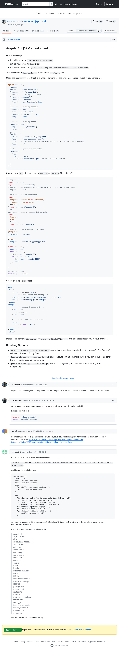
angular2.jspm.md (35, 21)
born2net (16, 431)
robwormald (14, 21)
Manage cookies (70, 642)
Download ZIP (110, 31)
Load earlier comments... (63, 378)
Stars (38, 31)
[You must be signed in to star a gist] (97, 21)
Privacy (22, 642)
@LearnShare (17, 406)
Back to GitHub (70, 4)
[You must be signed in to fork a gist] (111, 21)
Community (45, 642)
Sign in (99, 4)
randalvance (17, 385)
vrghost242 (16, 452)
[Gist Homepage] (12, 4)
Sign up (109, 4)
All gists (58, 4)
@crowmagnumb (30, 406)
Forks (53, 31)
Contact (59, 642)
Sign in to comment (82, 630)
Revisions (21, 31)
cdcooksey (16, 400)
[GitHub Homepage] (52, 645)
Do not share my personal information (91, 642)
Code (6, 31)
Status (37, 642)
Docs (53, 642)
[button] (99, 31)
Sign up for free (12, 630)
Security (30, 642)
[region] (59, 207)
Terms (16, 642)
